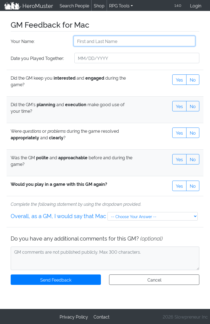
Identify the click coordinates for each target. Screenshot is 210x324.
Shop (98, 5)
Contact (101, 316)
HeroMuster (28, 5)
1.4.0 (177, 5)
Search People (73, 5)
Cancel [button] (154, 279)
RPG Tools (118, 5)
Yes (179, 79)
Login (195, 5)
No (193, 79)
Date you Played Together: (37, 57)
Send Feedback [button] (56, 279)
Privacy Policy (74, 316)
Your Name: (22, 41)
